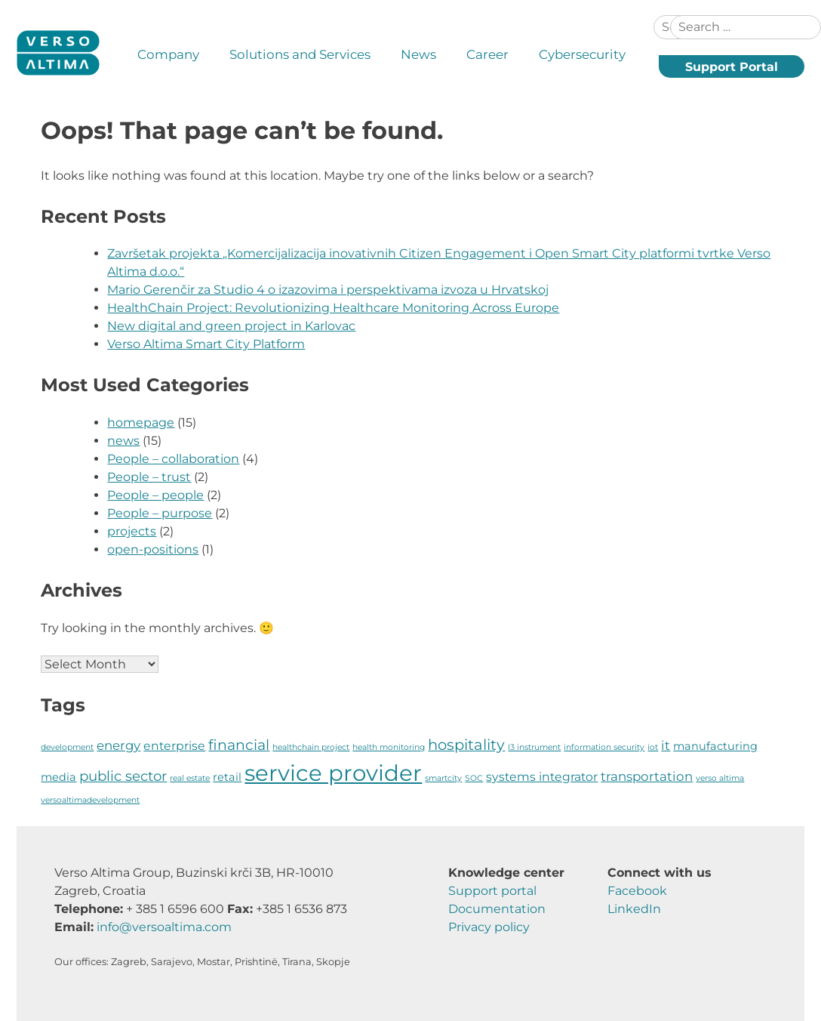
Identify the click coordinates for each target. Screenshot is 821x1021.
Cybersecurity (582, 54)
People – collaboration (173, 459)
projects (131, 531)
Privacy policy (489, 927)
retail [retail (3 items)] (227, 777)
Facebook (637, 891)
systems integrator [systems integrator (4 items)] (542, 777)
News (418, 54)
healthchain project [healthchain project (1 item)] (310, 747)
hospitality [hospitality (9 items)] (466, 745)
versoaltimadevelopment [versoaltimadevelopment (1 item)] (90, 800)
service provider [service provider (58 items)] (333, 773)
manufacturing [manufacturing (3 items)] (715, 746)
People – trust (149, 477)
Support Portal (731, 67)
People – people (155, 495)
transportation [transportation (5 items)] (647, 776)
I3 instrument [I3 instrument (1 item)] (534, 747)
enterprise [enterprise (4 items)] (174, 746)
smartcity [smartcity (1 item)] (443, 778)
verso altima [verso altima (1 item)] (720, 778)
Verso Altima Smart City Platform (206, 344)
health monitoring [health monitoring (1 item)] (388, 747)
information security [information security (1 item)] (604, 747)
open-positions (152, 549)
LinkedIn (634, 909)
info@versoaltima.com (164, 927)
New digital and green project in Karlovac (231, 326)
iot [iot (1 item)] (652, 747)
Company (168, 54)
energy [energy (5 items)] (118, 745)
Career (487, 54)
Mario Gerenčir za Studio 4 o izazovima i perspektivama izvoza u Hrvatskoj (328, 289)
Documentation (497, 909)
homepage (140, 422)
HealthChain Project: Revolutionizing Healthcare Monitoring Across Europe (333, 308)
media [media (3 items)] (58, 777)
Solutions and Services (300, 54)
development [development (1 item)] (67, 747)
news (123, 440)
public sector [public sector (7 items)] (123, 776)
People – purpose (159, 513)
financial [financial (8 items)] (238, 745)
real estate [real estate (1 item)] (190, 778)
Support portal (492, 891)
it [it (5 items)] (665, 745)
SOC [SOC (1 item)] (474, 778)
